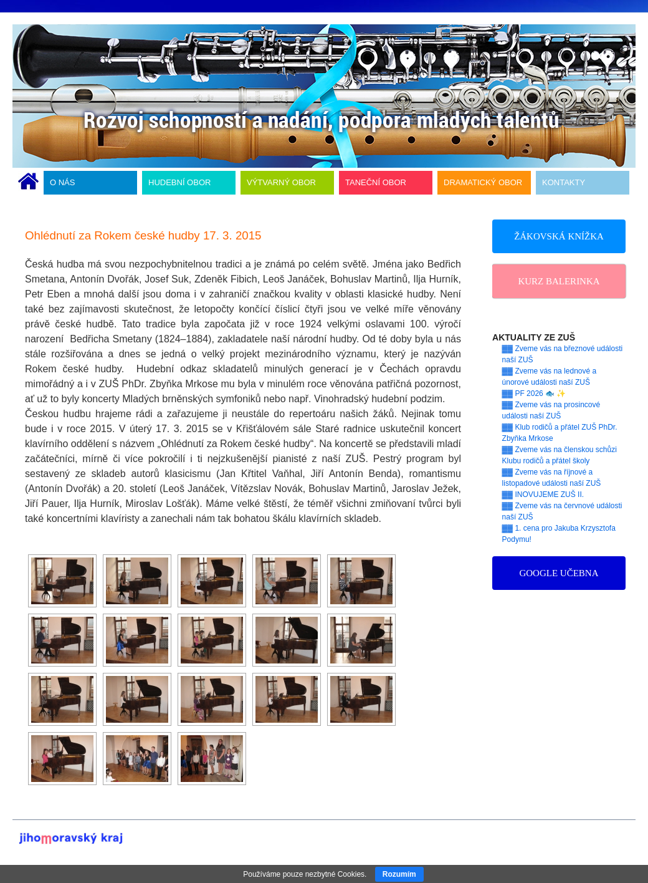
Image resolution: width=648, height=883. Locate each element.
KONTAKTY (563, 182)
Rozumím (399, 874)
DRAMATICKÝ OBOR (483, 182)
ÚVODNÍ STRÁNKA (28, 183)
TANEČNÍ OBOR (375, 182)
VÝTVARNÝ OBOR (281, 182)
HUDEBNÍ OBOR (179, 182)
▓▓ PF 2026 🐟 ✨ (534, 393)
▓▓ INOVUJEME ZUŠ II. (543, 494)
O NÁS (62, 182)
